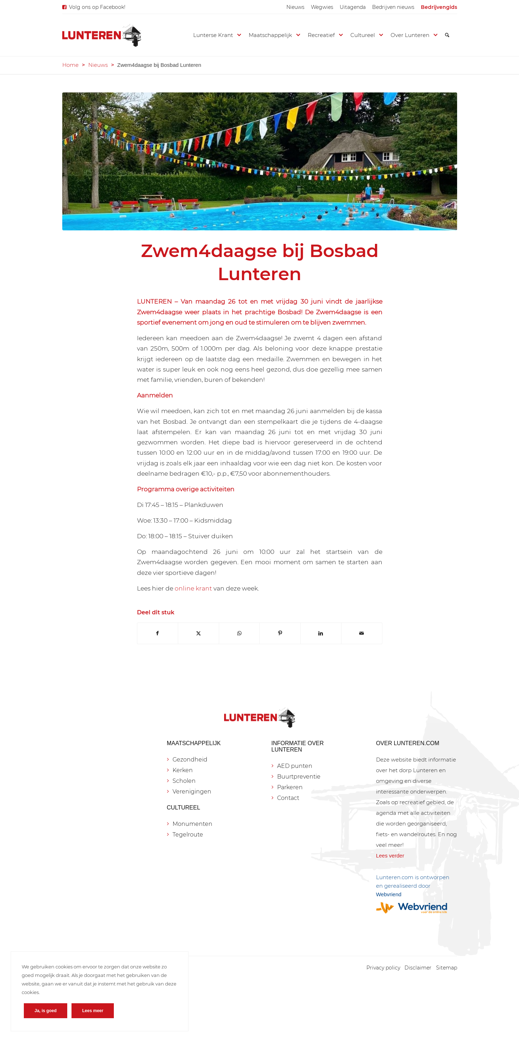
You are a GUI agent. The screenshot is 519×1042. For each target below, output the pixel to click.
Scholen (184, 781)
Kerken (183, 770)
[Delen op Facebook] (157, 633)
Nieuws (295, 7)
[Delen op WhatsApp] (239, 633)
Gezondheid (190, 759)
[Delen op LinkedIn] (321, 633)
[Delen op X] (198, 633)
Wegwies (322, 7)
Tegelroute (188, 834)
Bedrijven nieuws (393, 7)
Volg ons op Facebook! (97, 7)
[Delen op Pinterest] (280, 633)
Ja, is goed (46, 1010)
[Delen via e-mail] (361, 633)
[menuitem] (295, 7)
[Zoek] (447, 35)
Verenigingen (192, 791)
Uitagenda (353, 7)
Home (70, 65)
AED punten (294, 766)
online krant (193, 588)
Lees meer (92, 1010)
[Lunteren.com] (101, 35)
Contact (288, 798)
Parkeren (290, 787)
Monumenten (192, 824)
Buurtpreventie (299, 776)
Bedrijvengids (439, 7)
